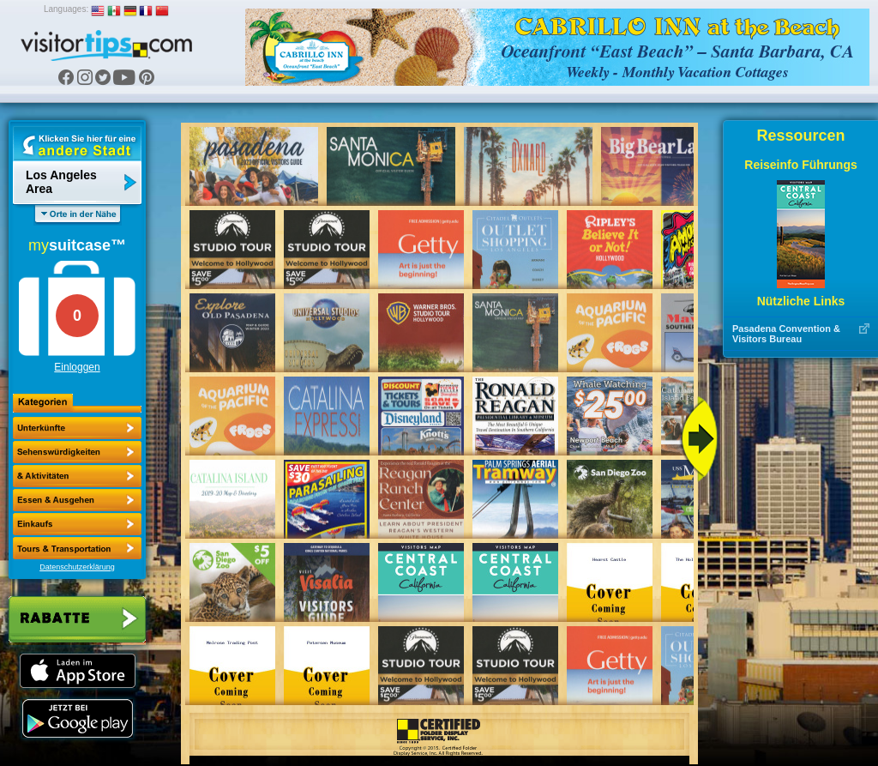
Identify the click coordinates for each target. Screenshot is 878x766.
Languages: (66, 9)
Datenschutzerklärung (77, 567)
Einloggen (76, 367)
